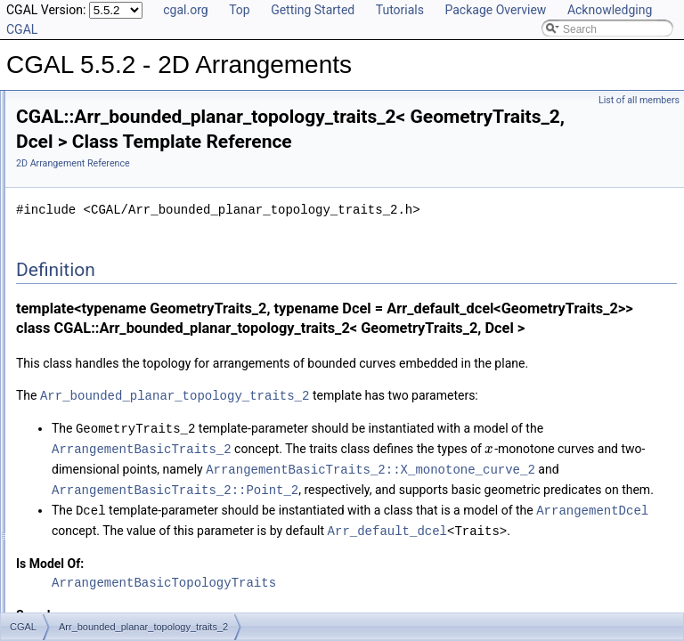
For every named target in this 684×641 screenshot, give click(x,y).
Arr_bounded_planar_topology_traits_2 (137, 360)
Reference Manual (74, 125)
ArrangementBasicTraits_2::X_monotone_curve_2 (439, 589)
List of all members (639, 100)
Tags (56, 282)
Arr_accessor (76, 341)
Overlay (63, 243)
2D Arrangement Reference (296, 169)
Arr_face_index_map (94, 380)
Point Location (78, 223)
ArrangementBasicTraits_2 (474, 531)
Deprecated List (67, 576)
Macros (62, 302)
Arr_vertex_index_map (98, 458)
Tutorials (400, 10)
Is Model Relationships (84, 595)
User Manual (60, 106)
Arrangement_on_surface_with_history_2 (142, 517)
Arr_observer (75, 400)
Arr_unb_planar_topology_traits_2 (125, 439)
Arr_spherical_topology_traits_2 (120, 419)
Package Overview (495, 10)
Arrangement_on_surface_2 (111, 497)
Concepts (67, 145)
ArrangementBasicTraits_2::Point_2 (397, 609)
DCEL (59, 184)
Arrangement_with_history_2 (113, 537)
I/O (52, 204)
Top (239, 10)
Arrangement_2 (81, 478)
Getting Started (312, 10)
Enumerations (77, 321)
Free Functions (80, 262)
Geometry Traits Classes (103, 164)
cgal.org (185, 10)
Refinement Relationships (91, 556)
